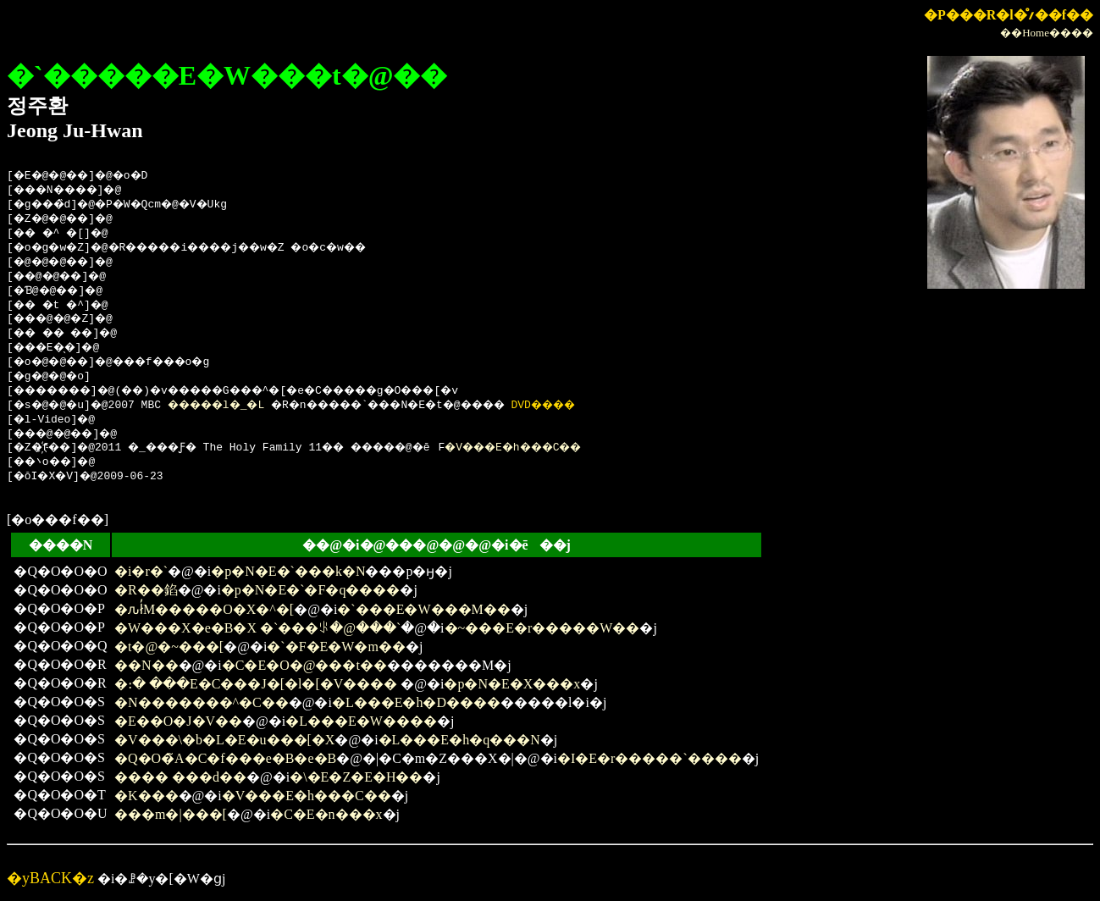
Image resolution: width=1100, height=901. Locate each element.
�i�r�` (141, 571)
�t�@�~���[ (169, 646)
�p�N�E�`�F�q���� (311, 590)
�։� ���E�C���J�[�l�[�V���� (257, 684)
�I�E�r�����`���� (649, 758)
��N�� (146, 665)
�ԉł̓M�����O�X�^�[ (204, 609)
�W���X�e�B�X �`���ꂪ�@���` (257, 628)
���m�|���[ (170, 814)
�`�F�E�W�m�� (336, 646)
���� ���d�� (180, 777)
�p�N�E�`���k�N (288, 571)
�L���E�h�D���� (416, 702)
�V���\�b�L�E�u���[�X (224, 739)
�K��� (146, 795)
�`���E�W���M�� (423, 609)
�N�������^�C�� (201, 702)
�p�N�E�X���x (512, 684)
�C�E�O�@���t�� (304, 665)
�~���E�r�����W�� (542, 628)
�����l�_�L (235, 405)
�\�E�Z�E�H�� (356, 777)
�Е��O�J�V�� (178, 721)
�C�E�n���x (326, 814)
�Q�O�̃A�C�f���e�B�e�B (225, 758)
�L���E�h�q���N (459, 739)
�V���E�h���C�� (563, 448)
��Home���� (1046, 32)
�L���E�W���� (361, 721)
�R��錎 (146, 590)
